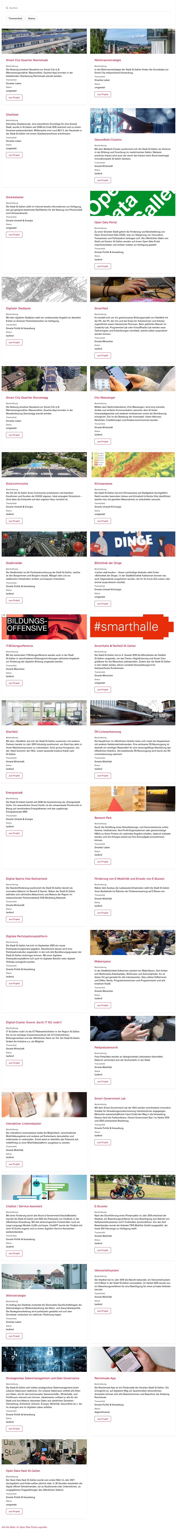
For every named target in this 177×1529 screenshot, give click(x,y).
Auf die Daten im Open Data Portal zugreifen (24, 1526)
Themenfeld (15, 18)
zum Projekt (14, 97)
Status (31, 18)
